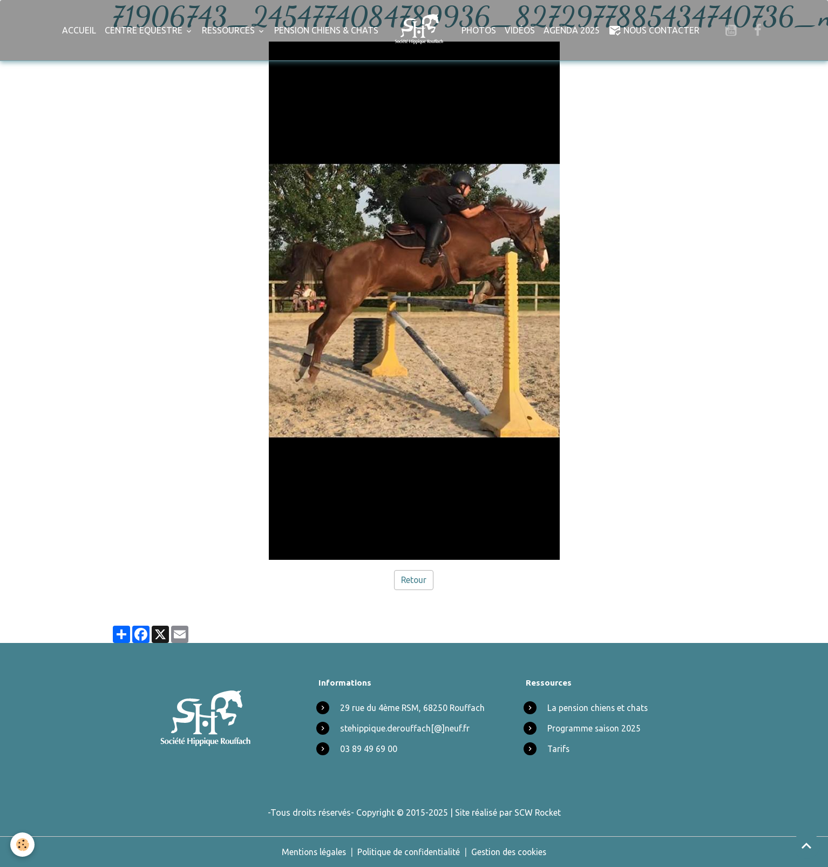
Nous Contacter (654, 30)
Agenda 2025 (572, 30)
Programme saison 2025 (595, 728)
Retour (414, 580)
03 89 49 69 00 (368, 749)
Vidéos (520, 30)
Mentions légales (311, 852)
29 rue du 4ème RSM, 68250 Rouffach (413, 708)
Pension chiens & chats (326, 30)
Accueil (79, 30)
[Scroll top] (806, 845)
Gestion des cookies (511, 852)
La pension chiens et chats (598, 708)
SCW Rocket (537, 812)
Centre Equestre (145, 30)
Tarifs (559, 749)
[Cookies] (23, 844)
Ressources (229, 30)
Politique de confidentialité (407, 852)
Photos (478, 30)
